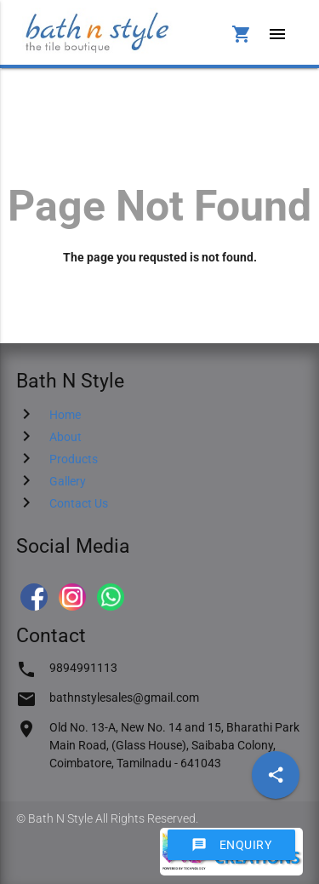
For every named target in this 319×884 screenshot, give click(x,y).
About (65, 437)
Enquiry (231, 844)
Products (73, 459)
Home (65, 415)
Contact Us (78, 503)
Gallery (67, 481)
